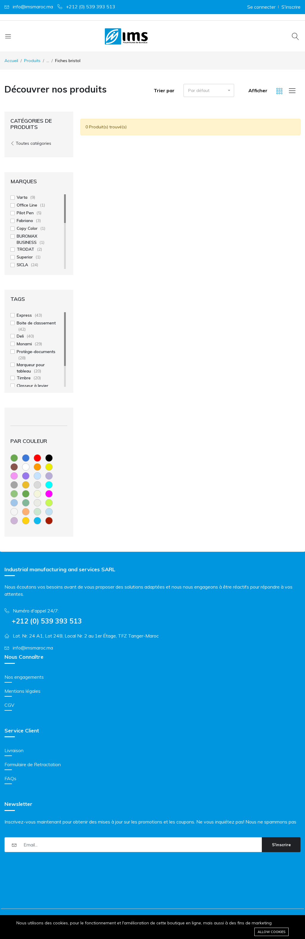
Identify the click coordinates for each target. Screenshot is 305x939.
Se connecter (261, 6)
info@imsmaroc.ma (33, 7)
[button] (208, 90)
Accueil (11, 60)
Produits (32, 60)
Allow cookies (271, 932)
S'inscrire (291, 6)
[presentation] (49, 868)
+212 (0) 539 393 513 (90, 7)
